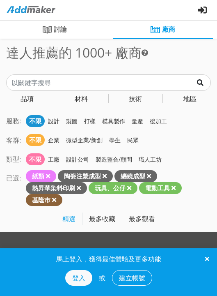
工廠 (53, 159)
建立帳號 (132, 277)
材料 (81, 98)
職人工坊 (150, 159)
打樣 (90, 121)
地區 (189, 98)
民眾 (133, 140)
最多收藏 (102, 218)
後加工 (158, 121)
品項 (27, 98)
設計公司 (77, 159)
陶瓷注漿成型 (82, 176)
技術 (135, 98)
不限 (35, 121)
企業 (53, 140)
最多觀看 (142, 218)
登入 (78, 277)
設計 (53, 121)
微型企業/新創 (84, 140)
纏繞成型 (133, 176)
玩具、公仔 (110, 188)
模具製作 (113, 121)
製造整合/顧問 (114, 159)
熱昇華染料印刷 (53, 188)
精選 (68, 218)
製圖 (72, 121)
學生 (115, 140)
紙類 (38, 176)
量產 (137, 121)
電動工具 (157, 188)
